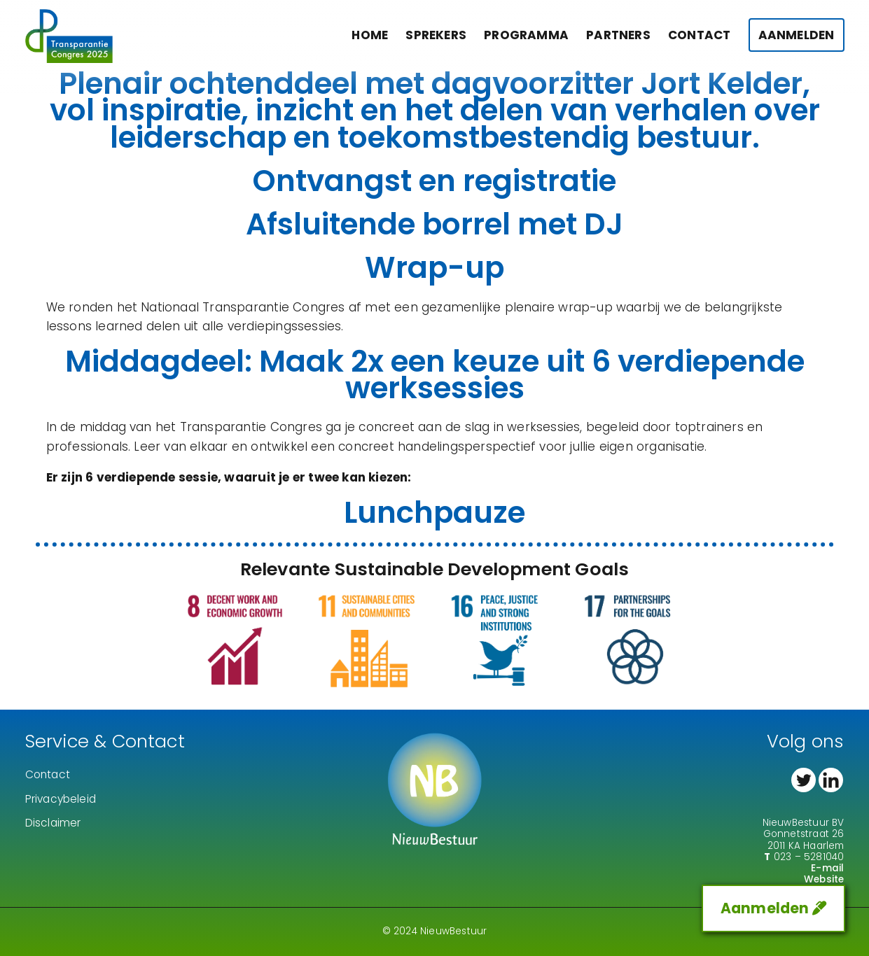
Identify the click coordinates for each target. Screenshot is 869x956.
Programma (526, 35)
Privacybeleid (61, 799)
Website (824, 879)
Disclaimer (53, 822)
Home (370, 35)
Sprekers (435, 35)
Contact (699, 35)
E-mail (827, 868)
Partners (618, 35)
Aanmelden (796, 35)
